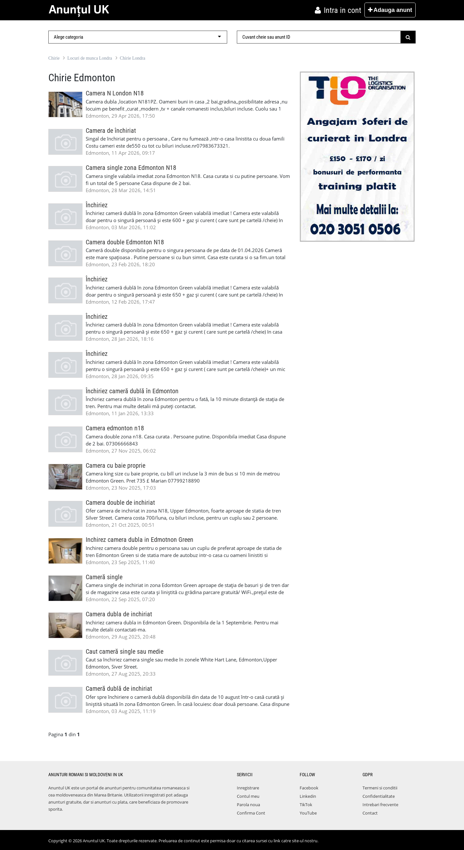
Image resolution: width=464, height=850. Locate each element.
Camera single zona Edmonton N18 (131, 167)
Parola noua (248, 804)
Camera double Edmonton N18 (125, 242)
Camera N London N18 (115, 93)
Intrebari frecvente (380, 804)
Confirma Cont (251, 813)
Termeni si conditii (379, 788)
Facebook (309, 788)
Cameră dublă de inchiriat (119, 688)
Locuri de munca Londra (89, 58)
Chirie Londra (132, 58)
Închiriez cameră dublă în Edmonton (132, 391)
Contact (370, 813)
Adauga (390, 10)
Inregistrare (248, 788)
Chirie (54, 58)
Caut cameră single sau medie (124, 651)
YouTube (308, 813)
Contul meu (248, 796)
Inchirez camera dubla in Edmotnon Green (139, 539)
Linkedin (308, 796)
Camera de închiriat (111, 130)
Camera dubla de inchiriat (119, 614)
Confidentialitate (378, 796)
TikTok (306, 804)
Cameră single (104, 577)
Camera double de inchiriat (120, 502)
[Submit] (408, 37)
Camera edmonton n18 (115, 428)
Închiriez (97, 205)
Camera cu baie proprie (115, 465)
